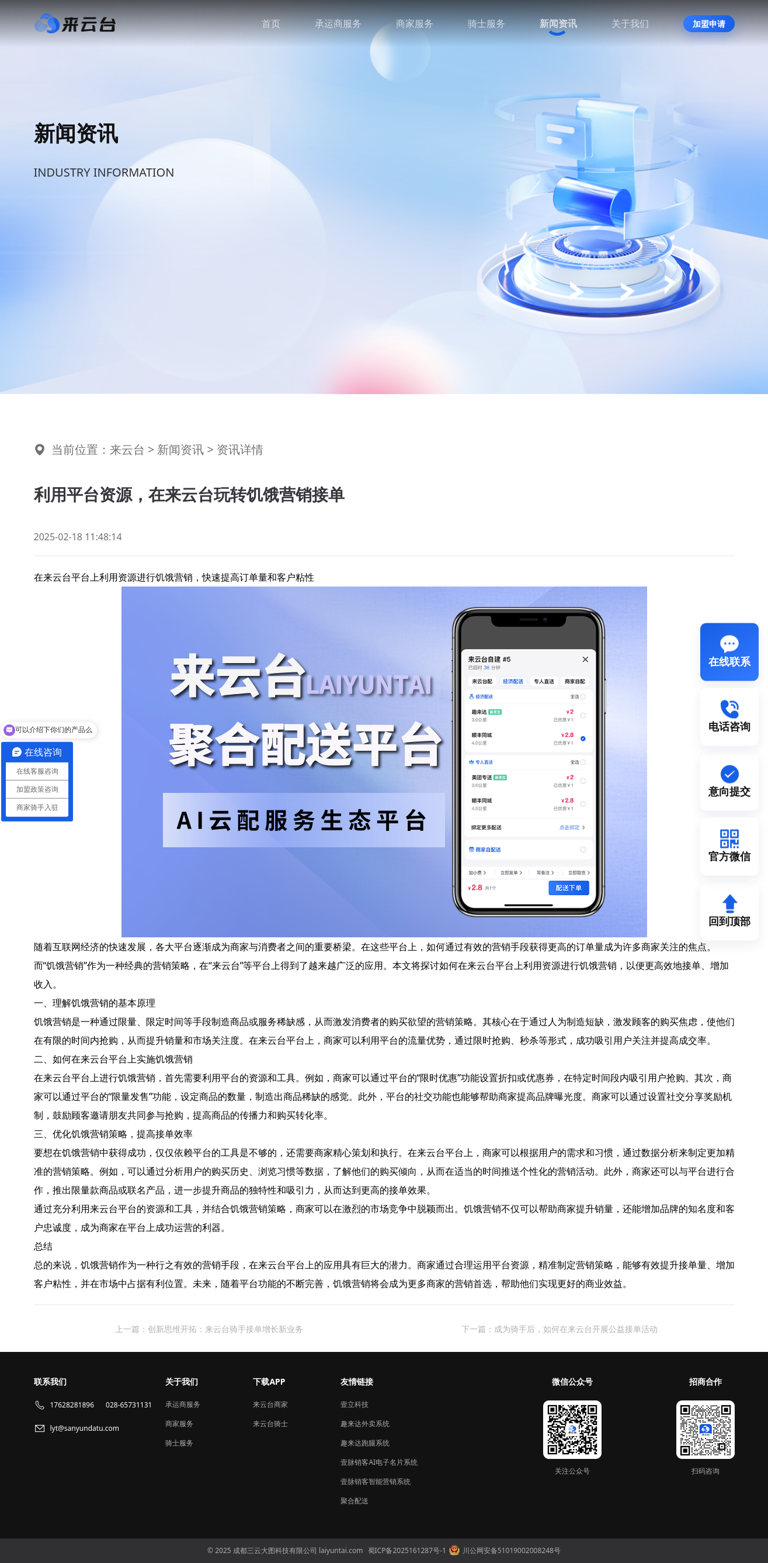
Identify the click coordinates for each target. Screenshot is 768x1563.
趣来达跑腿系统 (365, 1443)
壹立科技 (354, 1404)
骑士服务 (486, 23)
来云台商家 (270, 1404)
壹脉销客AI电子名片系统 (379, 1462)
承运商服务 (338, 23)
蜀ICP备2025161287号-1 (407, 1550)
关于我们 (630, 23)
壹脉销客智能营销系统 (375, 1481)
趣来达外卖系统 (365, 1424)
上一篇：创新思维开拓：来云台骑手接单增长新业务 (209, 1328)
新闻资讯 (558, 23)
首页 (271, 23)
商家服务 (414, 23)
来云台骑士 (270, 1424)
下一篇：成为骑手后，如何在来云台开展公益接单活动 (559, 1328)
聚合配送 (354, 1501)
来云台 (127, 449)
